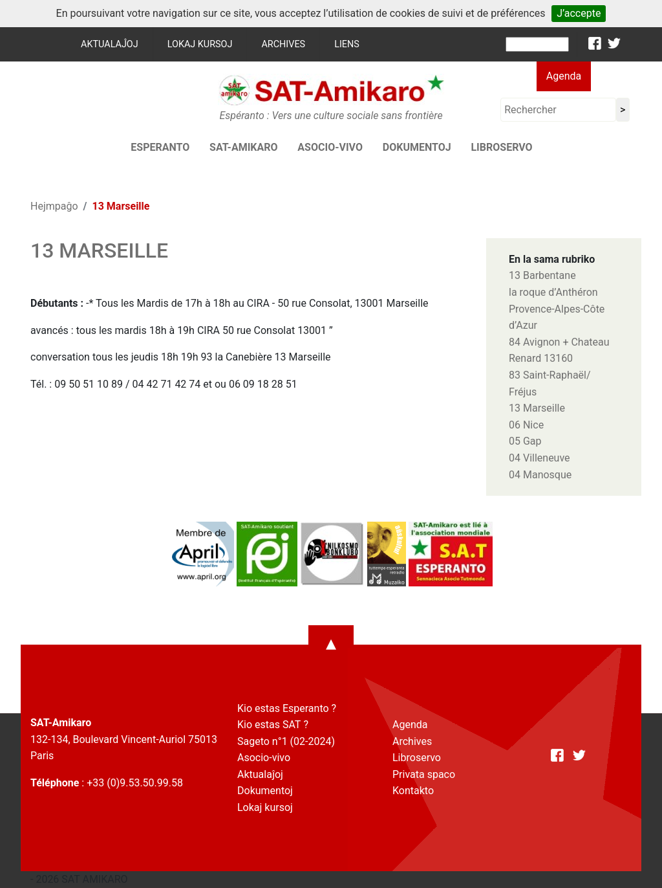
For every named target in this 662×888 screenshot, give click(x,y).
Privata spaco (423, 774)
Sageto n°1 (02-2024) (286, 741)
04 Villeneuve (539, 458)
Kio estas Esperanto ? (286, 708)
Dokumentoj (417, 147)
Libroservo (501, 147)
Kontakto (413, 790)
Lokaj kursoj (200, 44)
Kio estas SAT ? (272, 724)
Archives (283, 44)
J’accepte (579, 13)
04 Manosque (540, 475)
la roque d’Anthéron (553, 292)
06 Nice (526, 425)
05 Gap (525, 441)
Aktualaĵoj (109, 44)
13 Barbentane (542, 275)
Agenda (563, 76)
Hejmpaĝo (54, 206)
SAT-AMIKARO (243, 147)
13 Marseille (537, 408)
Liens (346, 44)
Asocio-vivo (330, 147)
